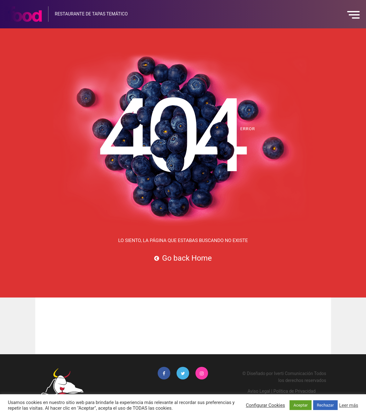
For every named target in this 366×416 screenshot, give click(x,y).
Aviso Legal (259, 391)
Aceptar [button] (300, 405)
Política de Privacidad (294, 391)
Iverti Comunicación (293, 373)
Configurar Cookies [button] (265, 405)
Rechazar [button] (325, 405)
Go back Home (183, 258)
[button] (355, 15)
